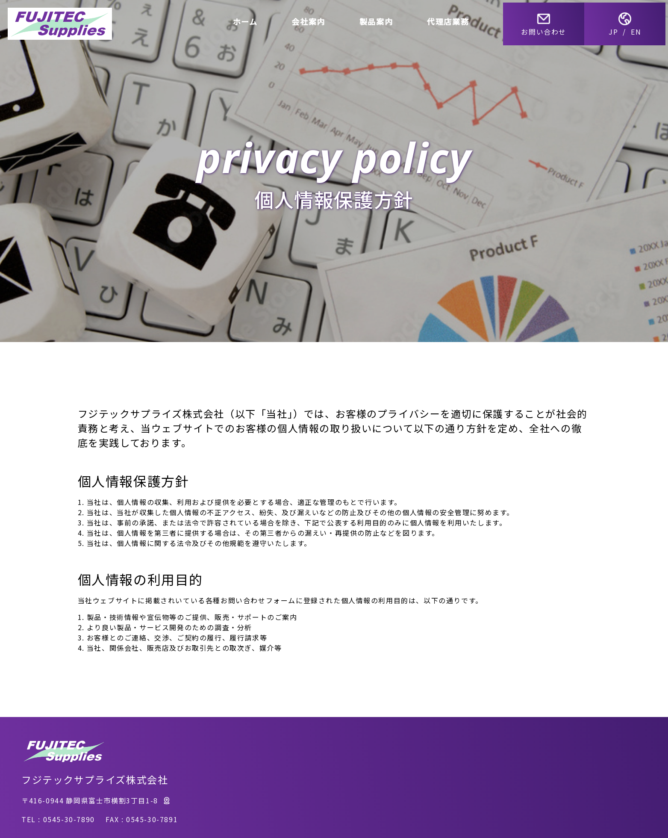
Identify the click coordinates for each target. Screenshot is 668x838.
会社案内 (310, 18)
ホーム (247, 18)
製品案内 (378, 18)
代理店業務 (450, 18)
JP (616, 29)
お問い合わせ (546, 21)
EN (638, 29)
